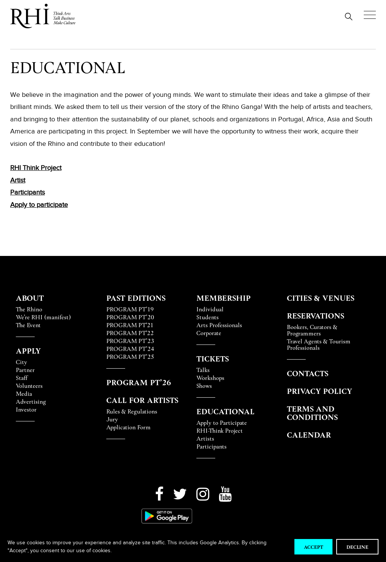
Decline (357, 547)
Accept (313, 547)
